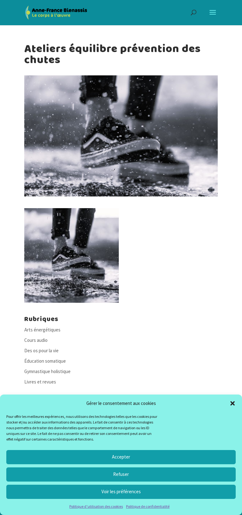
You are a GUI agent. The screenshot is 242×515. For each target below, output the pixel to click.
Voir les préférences (121, 492)
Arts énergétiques (42, 330)
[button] (232, 403)
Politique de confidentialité (148, 506)
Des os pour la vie (41, 351)
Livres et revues (40, 382)
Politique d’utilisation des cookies (96, 506)
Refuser (121, 474)
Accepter (121, 457)
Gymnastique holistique (47, 371)
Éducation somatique (45, 361)
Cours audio (36, 340)
